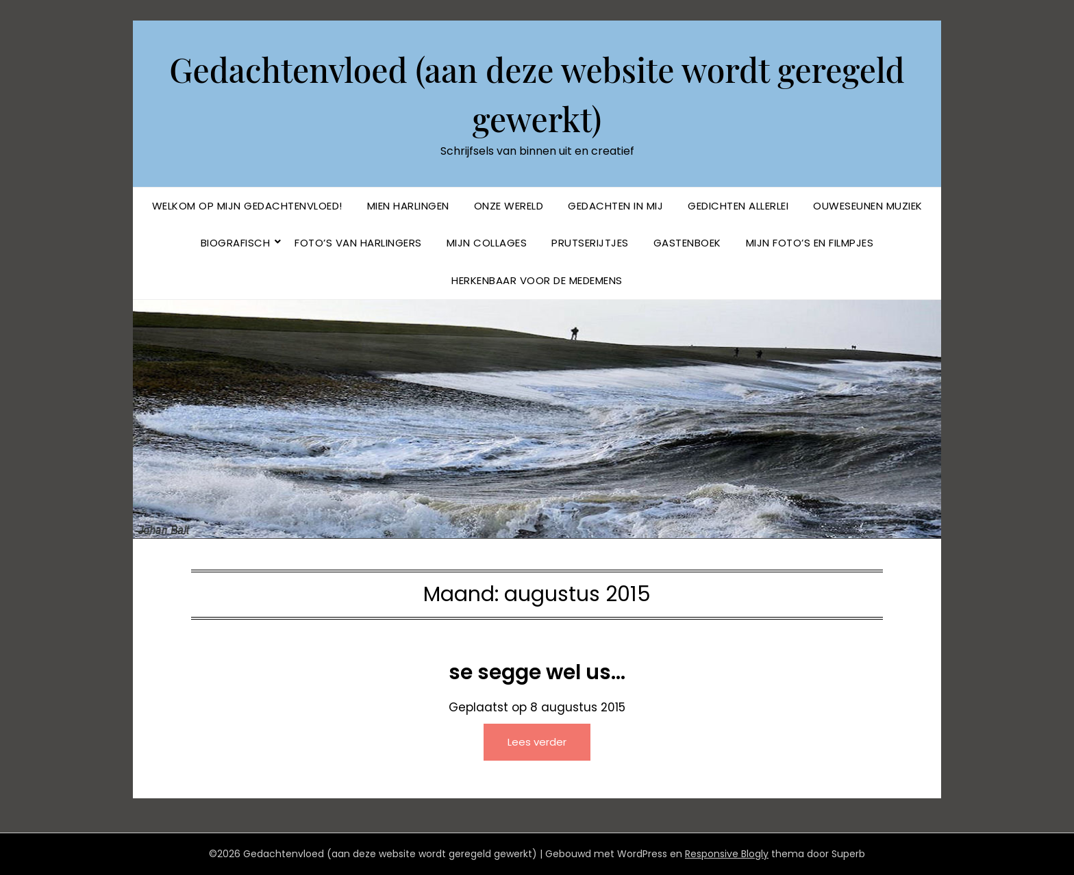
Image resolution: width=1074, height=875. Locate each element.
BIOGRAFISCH (236, 243)
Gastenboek (687, 243)
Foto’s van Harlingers (358, 243)
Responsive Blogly (727, 854)
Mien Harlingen (408, 206)
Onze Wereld (509, 206)
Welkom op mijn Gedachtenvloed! (247, 206)
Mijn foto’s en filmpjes (810, 243)
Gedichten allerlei (738, 206)
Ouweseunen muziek (868, 206)
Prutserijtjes (590, 243)
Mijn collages (487, 243)
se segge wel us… (537, 672)
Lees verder (537, 742)
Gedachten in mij (615, 206)
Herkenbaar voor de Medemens (537, 280)
